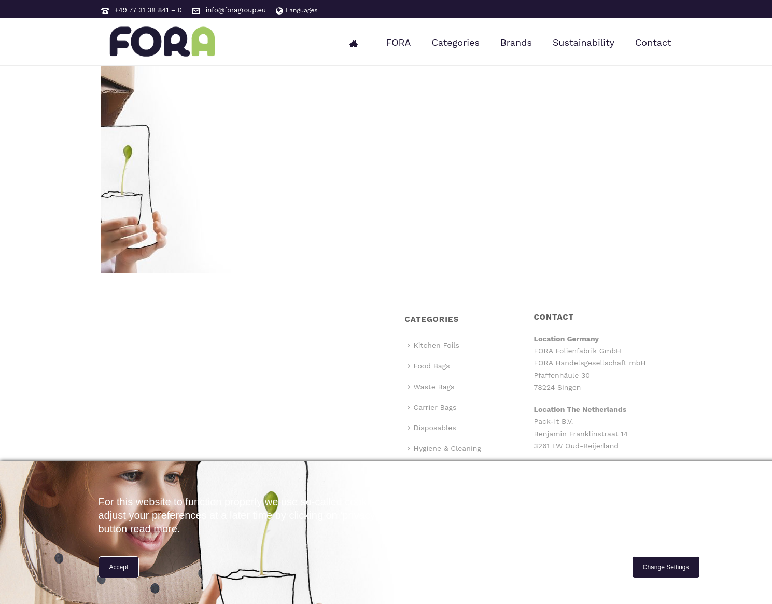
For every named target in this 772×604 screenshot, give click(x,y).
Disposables (432, 427)
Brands (516, 42)
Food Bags (429, 366)
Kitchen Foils (433, 345)
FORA (398, 42)
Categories (455, 42)
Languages (296, 10)
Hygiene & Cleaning (444, 448)
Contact (653, 42)
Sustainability (583, 42)
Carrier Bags (432, 407)
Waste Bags (431, 386)
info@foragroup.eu (236, 10)
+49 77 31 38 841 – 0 (148, 10)
